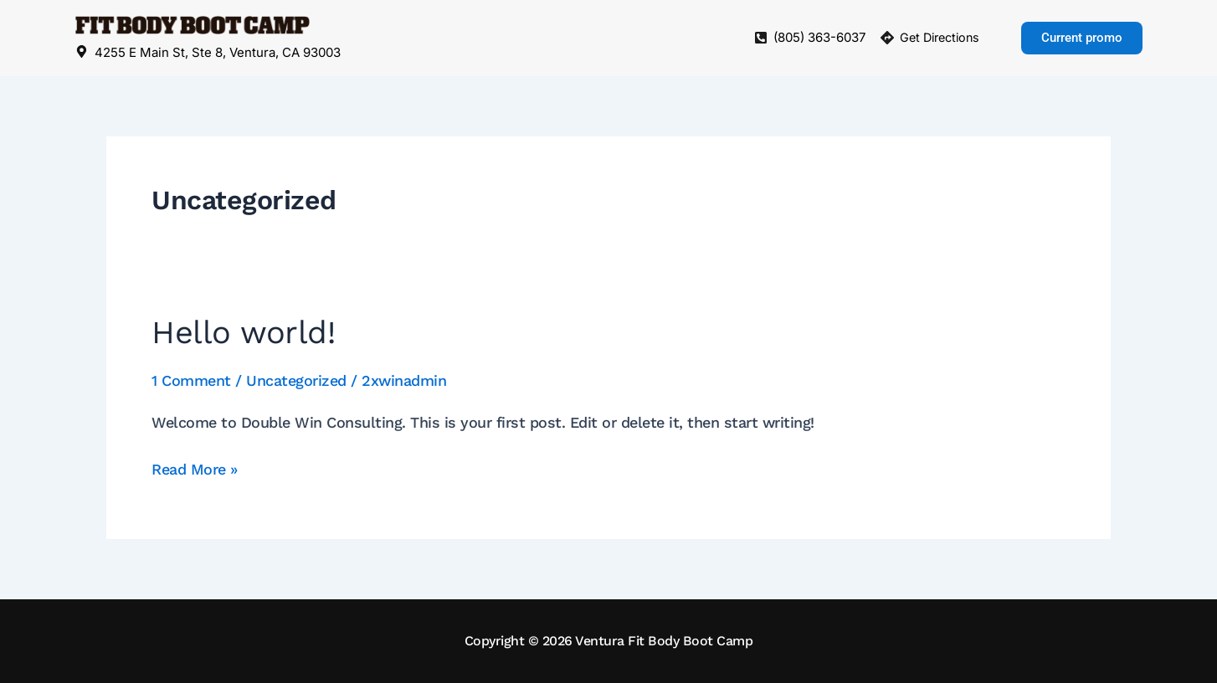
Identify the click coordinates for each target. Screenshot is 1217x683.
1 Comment (191, 380)
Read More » (194, 467)
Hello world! (243, 332)
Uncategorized (296, 380)
